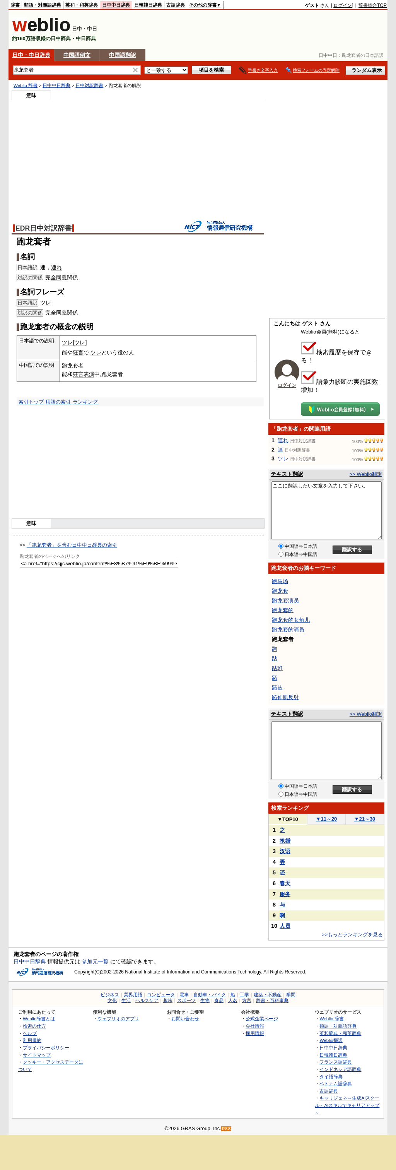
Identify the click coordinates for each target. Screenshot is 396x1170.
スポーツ (186, 1000)
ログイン (342, 5)
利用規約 (32, 1040)
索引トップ (31, 402)
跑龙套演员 (285, 600)
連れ (56, 267)
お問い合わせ (185, 1018)
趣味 (167, 1000)
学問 (290, 994)
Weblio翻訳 (330, 1040)
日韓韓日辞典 (148, 5)
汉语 (285, 851)
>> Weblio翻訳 (366, 474)
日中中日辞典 (116, 5)
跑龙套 (280, 591)
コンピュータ (161, 994)
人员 (285, 926)
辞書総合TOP (372, 5)
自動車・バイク (209, 994)
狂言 (78, 352)
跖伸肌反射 (285, 697)
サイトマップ (37, 1054)
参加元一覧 (95, 961)
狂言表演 (83, 374)
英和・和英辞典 (81, 5)
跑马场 (280, 581)
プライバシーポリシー (46, 1047)
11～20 (326, 819)
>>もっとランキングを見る (352, 934)
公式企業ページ (262, 1018)
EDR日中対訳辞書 (43, 228)
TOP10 (287, 819)
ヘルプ (30, 1033)
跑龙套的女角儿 (291, 620)
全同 (56, 277)
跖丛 (277, 687)
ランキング (85, 402)
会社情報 (255, 1025)
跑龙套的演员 (288, 629)
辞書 (15, 5)
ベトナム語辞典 (335, 1083)
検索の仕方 (34, 1025)
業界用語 (133, 994)
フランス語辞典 (335, 1061)
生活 (126, 1000)
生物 (205, 1000)
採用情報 (255, 1033)
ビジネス (110, 994)
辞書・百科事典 (272, 1000)
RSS (226, 1129)
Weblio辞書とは (39, 1018)
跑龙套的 (283, 610)
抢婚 (285, 841)
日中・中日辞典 (31, 55)
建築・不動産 (268, 994)
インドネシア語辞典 (340, 1069)
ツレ (45, 302)
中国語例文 (76, 55)
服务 (285, 894)
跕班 (277, 668)
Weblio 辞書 (26, 85)
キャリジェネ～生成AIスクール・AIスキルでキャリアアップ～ (347, 1105)
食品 (219, 1000)
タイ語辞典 (331, 1076)
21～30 (365, 819)
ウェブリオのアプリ (118, 1018)
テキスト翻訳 (287, 474)
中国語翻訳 (122, 55)
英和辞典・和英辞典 (340, 1033)
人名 (232, 1000)
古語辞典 (175, 5)
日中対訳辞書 (89, 85)
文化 (112, 1000)
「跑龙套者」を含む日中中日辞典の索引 (72, 545)
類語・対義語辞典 (42, 5)
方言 (246, 1000)
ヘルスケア (147, 1000)
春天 (285, 883)
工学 (244, 994)
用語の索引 (58, 402)
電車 (184, 994)
